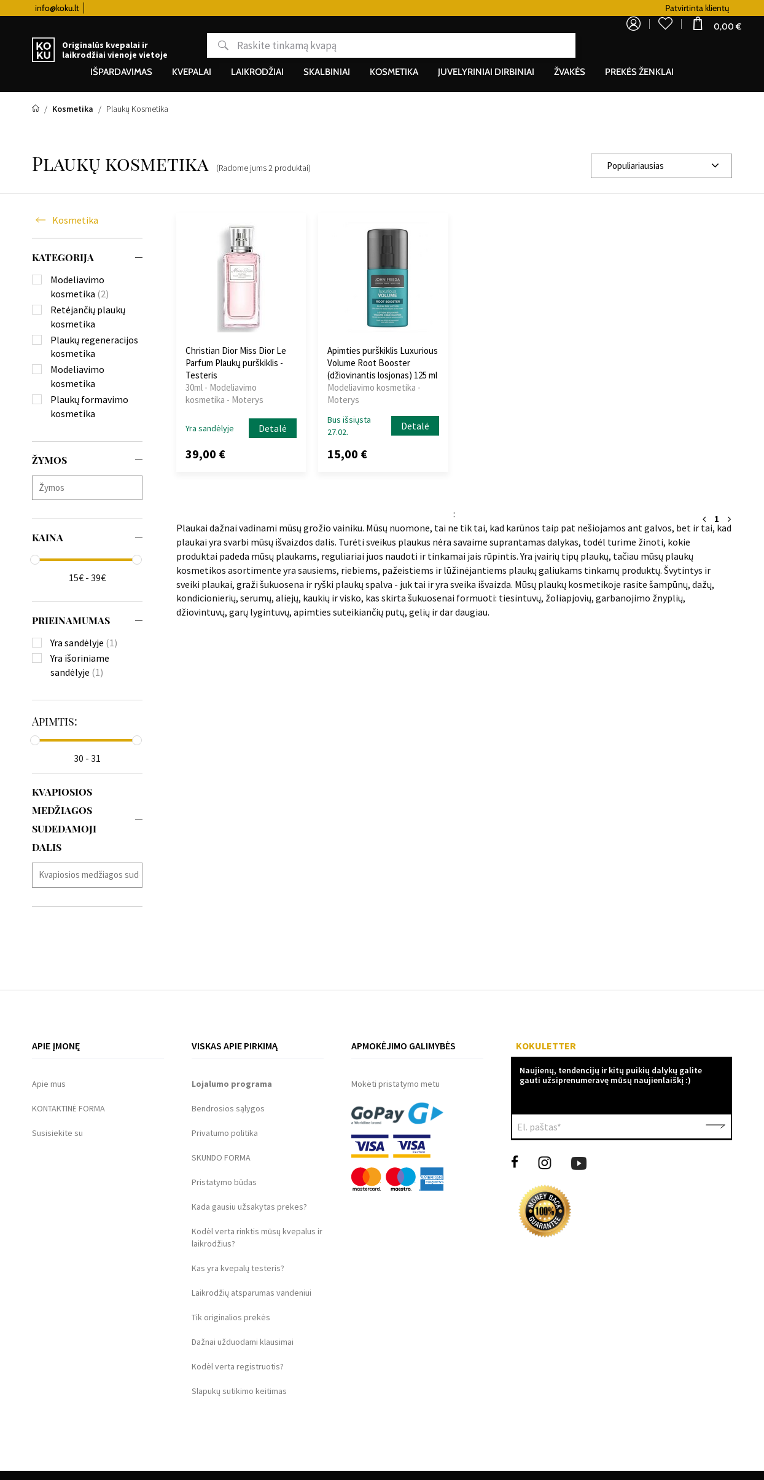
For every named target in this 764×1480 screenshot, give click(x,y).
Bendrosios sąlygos (228, 1108)
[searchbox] (90, 487)
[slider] (35, 560)
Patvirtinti (715, 1126)
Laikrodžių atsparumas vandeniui (251, 1292)
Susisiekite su (57, 1132)
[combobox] (661, 166)
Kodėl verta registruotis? (238, 1366)
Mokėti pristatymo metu (395, 1083)
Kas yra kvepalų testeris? (238, 1268)
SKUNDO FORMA (221, 1157)
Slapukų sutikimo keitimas (239, 1390)
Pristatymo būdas (224, 1182)
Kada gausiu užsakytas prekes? (249, 1206)
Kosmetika (75, 220)
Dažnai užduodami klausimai (243, 1341)
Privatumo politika (225, 1132)
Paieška (208, 45)
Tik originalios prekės (231, 1317)
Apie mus (49, 1083)
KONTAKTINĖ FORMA (68, 1108)
